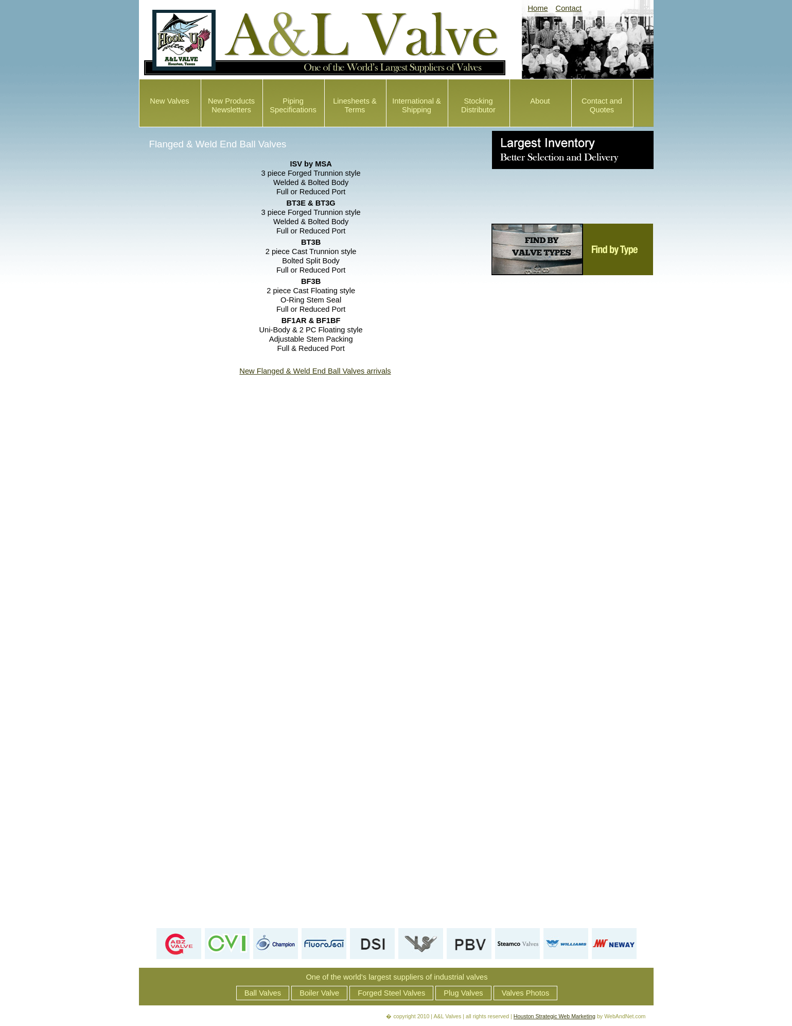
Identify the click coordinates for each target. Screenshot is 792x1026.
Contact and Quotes (602, 105)
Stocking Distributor (478, 105)
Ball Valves (262, 993)
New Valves (169, 101)
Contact (569, 8)
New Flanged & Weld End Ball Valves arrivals (315, 371)
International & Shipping (416, 105)
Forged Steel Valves (391, 993)
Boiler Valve (319, 993)
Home (538, 8)
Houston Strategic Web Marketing (554, 1016)
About (540, 101)
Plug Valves (463, 993)
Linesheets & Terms (355, 105)
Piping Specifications (293, 105)
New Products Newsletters (231, 105)
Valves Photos (526, 993)
